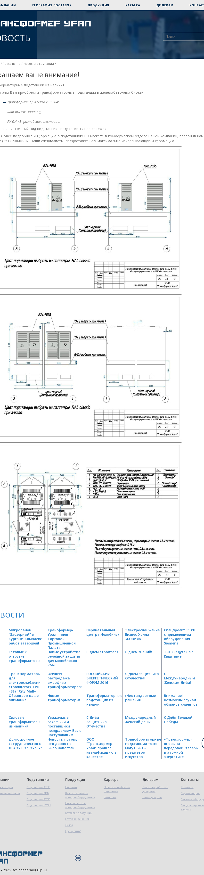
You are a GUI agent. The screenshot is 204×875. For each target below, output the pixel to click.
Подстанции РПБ (38, 793)
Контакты (190, 779)
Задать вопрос (190, 793)
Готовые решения (77, 819)
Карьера (132, 5)
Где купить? (73, 831)
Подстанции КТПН (39, 805)
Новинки (71, 787)
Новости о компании (39, 64)
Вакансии (110, 797)
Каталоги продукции (78, 813)
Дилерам (164, 5)
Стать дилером (152, 797)
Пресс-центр (12, 64)
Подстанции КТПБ (38, 787)
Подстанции (38, 779)
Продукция (98, 5)
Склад (69, 825)
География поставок (52, 5)
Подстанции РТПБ (38, 799)
